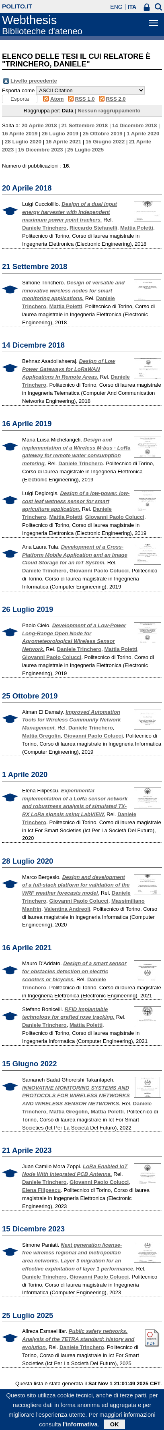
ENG (116, 7)
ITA (132, 7)
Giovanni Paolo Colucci (114, 517)
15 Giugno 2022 (105, 142)
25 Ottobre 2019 (103, 134)
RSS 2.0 (116, 99)
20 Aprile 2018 (39, 125)
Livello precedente (33, 81)
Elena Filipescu (41, 1190)
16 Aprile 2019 (19, 134)
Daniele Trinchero (44, 228)
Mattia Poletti (136, 228)
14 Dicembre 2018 (134, 125)
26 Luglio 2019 (60, 134)
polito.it (17, 6)
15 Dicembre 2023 (40, 150)
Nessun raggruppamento (109, 111)
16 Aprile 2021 (63, 142)
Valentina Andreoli (67, 909)
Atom (57, 99)
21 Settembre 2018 (84, 125)
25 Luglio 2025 (85, 150)
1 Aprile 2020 (143, 134)
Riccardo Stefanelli (93, 228)
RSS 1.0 (85, 99)
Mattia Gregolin (41, 736)
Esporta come (18, 90)
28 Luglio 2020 (23, 142)
